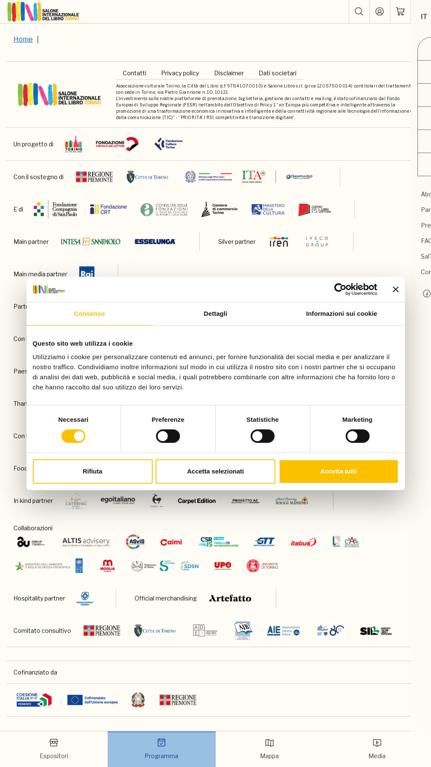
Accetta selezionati (215, 471)
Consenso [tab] (89, 313)
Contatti (134, 73)
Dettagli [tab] (215, 313)
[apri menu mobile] (421, 12)
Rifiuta (93, 471)
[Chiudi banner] (396, 289)
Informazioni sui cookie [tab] (341, 313)
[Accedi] (380, 12)
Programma (162, 748)
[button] (359, 12)
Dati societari (277, 73)
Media (377, 748)
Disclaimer (229, 73)
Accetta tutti (338, 471)
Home (23, 39)
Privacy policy (180, 73)
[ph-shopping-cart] (400, 12)
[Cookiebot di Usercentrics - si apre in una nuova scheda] (340, 289)
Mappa (269, 748)
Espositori (54, 748)
